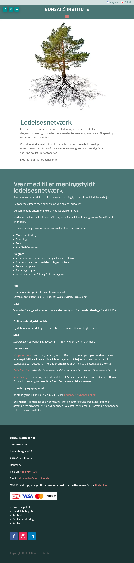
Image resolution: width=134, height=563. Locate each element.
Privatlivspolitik (21, 507)
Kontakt (17, 515)
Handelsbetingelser (23, 511)
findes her (101, 485)
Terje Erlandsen (21, 370)
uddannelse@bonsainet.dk (80, 395)
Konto (16, 523)
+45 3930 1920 (28, 471)
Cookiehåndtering (23, 519)
